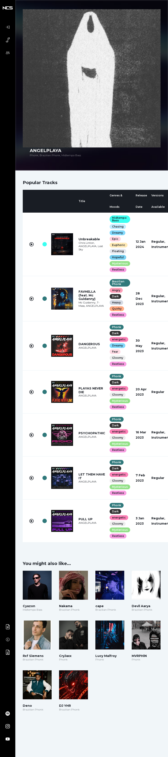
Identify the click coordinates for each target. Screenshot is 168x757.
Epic (115, 238)
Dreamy (117, 232)
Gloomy (117, 357)
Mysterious (120, 263)
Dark (115, 296)
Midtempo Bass (119, 219)
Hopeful (118, 257)
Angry (116, 290)
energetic (119, 339)
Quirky (117, 308)
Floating (118, 251)
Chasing (118, 226)
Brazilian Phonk (118, 283)
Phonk (116, 327)
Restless (118, 269)
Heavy (116, 302)
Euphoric (118, 245)
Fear (115, 351)
